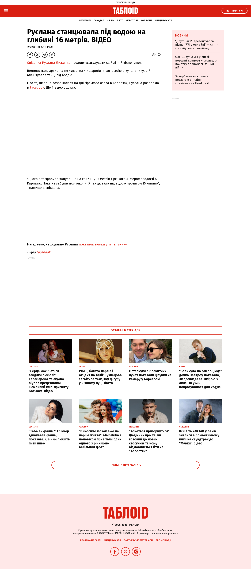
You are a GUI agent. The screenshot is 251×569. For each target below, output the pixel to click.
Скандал (98, 20)
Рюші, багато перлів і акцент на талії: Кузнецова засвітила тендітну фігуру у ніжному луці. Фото (100, 377)
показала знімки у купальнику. (103, 244)
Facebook (37, 87)
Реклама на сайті (90, 540)
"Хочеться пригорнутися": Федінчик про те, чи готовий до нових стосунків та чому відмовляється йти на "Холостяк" (149, 441)
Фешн (110, 20)
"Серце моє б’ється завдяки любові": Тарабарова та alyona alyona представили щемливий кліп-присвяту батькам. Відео (49, 381)
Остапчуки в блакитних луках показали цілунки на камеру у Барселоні (150, 375)
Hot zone (146, 20)
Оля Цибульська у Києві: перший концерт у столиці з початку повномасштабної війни (196, 62)
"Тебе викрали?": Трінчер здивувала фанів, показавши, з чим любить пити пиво (49, 437)
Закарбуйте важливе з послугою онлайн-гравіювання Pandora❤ (192, 79)
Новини (181, 35)
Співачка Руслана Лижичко (49, 63)
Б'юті (120, 20)
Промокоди (163, 540)
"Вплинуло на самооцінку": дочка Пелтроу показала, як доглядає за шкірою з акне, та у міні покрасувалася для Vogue (200, 379)
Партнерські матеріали (138, 540)
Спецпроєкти (163, 20)
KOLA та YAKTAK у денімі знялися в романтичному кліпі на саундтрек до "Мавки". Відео (199, 437)
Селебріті (85, 20)
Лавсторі (132, 20)
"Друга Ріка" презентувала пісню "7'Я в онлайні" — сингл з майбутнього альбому (196, 44)
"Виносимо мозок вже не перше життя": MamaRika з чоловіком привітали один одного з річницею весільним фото (100, 439)
